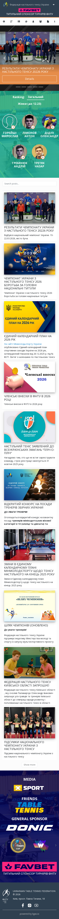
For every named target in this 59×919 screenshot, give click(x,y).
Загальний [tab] (35, 97)
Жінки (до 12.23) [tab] (29, 104)
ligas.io (35, 913)
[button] (4, 58)
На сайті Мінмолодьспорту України (23, 343)
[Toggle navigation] (53, 4)
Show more (29, 764)
